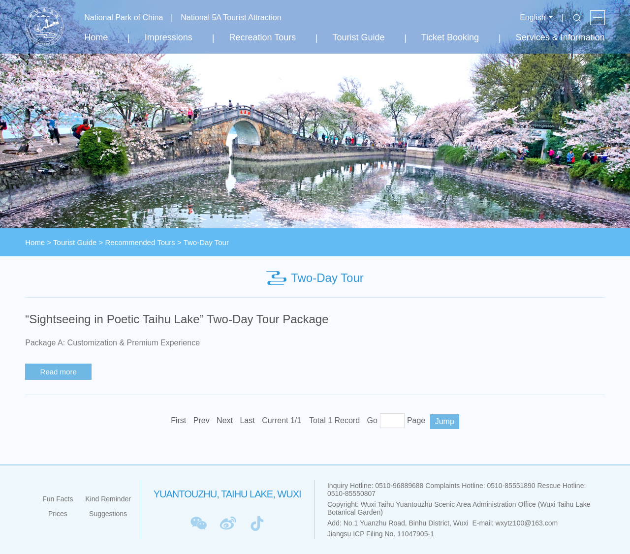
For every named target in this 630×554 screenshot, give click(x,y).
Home (96, 37)
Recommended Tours (140, 242)
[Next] (225, 420)
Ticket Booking (450, 37)
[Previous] (201, 420)
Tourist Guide (358, 37)
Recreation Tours (262, 37)
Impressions (168, 37)
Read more (58, 372)
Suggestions (108, 514)
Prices (57, 514)
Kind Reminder (108, 499)
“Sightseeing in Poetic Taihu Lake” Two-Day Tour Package (176, 319)
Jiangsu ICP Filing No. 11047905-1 (380, 534)
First (178, 420)
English (532, 17)
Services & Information (560, 37)
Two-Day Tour (206, 242)
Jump (444, 421)
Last (247, 420)
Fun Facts (57, 499)
